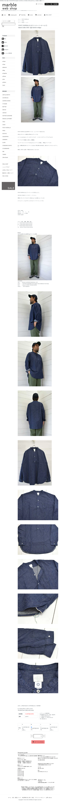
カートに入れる (38, 742)
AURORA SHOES (6, 100)
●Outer (4, 61)
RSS (3, 176)
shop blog (22, 14)
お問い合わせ (49, 797)
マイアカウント (40, 4)
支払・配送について (16, 797)
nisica (3, 121)
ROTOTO (4, 133)
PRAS (3, 130)
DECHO (4, 109)
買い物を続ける (43, 718)
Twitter (4, 42)
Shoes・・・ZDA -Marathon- (24, 286)
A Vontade (4, 103)
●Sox (3, 79)
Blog (4, 38)
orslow (3, 124)
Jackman (4, 112)
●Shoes (4, 76)
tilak (3, 151)
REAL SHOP (49, 14)
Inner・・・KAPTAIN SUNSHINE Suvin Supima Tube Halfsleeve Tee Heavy (33, 283)
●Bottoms (4, 67)
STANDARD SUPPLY (7, 145)
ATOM (6, 176)
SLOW (3, 142)
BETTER (4, 106)
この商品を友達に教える (45, 716)
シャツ (27, 22)
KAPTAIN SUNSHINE (7, 115)
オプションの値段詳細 (44, 713)
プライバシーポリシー (40, 797)
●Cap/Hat (4, 73)
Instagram (5, 49)
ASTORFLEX (5, 97)
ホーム (9, 797)
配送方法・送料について (7, 173)
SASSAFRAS (5, 136)
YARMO (4, 154)
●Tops (23, 20)
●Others (4, 82)
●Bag (3, 70)
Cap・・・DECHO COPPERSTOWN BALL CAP (28, 282)
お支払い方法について (7, 170)
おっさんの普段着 (7, 53)
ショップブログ (5, 167)
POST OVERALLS (25, 19)
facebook (5, 46)
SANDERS (4, 139)
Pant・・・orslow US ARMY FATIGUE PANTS (27, 285)
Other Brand (5, 157)
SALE (3, 85)
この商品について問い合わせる (46, 717)
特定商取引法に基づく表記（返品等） (48, 714)
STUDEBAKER (5, 148)
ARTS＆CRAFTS (6, 94)
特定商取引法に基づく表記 (28, 797)
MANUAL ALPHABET (7, 118)
